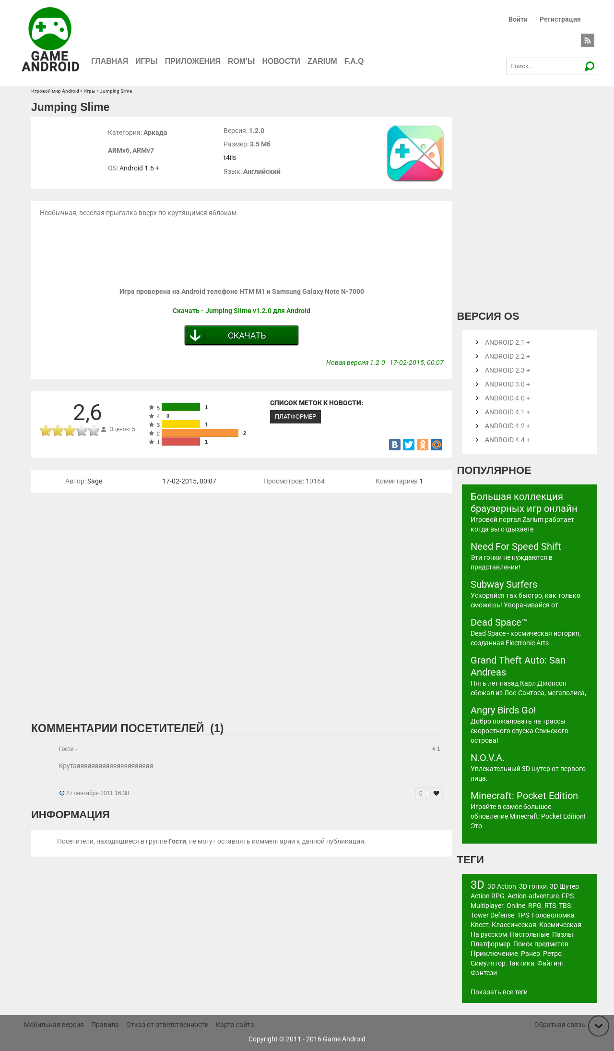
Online (515, 905)
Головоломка (553, 915)
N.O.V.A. (488, 757)
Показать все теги (499, 992)
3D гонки (533, 886)
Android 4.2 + (507, 426)
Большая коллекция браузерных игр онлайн (524, 502)
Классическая (514, 925)
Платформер (295, 416)
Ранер (530, 953)
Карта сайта (235, 1024)
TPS (523, 915)
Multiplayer (487, 905)
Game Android (344, 1039)
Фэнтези (484, 973)
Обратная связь (559, 1024)
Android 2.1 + (507, 342)
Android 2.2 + (507, 356)
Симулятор (488, 963)
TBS (564, 905)
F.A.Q (355, 61)
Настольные (529, 934)
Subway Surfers (504, 584)
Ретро (552, 953)
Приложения (193, 61)
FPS (568, 896)
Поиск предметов (540, 944)
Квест (480, 925)
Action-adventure (533, 896)
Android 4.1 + (507, 412)
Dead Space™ (499, 622)
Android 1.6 (136, 168)
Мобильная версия (54, 1024)
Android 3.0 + (507, 384)
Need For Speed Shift (516, 546)
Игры (147, 61)
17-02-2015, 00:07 (189, 481)
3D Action (501, 886)
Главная (110, 61)
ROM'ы (242, 61)
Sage (94, 481)
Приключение (494, 953)
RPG (534, 905)
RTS (549, 905)
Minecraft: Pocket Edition (524, 795)
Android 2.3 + (507, 370)
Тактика (521, 963)
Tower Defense (492, 915)
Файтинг (550, 963)
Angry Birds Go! (503, 710)
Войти (518, 19)
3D (477, 885)
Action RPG (488, 896)
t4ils (230, 157)
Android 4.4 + (507, 440)
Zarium (323, 61)
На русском (489, 934)
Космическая (560, 925)
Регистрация (560, 19)
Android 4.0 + (507, 398)
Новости (282, 61)
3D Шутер (564, 886)
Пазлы (562, 934)
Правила (105, 1024)
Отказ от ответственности (167, 1024)
